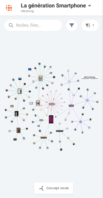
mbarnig (27, 11)
